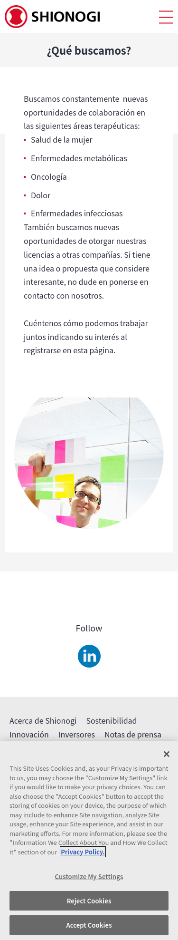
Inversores (76, 734)
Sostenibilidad (111, 720)
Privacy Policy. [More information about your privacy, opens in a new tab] (82, 851)
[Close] (166, 754)
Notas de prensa (132, 734)
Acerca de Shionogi (42, 720)
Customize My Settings (89, 876)
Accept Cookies (89, 925)
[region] (89, 840)
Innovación (29, 734)
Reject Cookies (89, 900)
